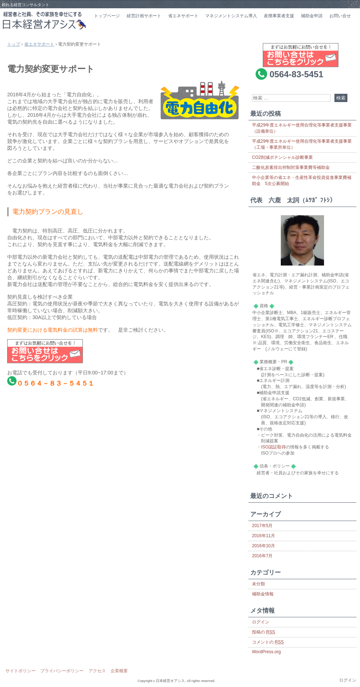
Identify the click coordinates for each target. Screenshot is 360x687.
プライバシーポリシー (62, 670)
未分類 (258, 583)
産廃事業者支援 (279, 15)
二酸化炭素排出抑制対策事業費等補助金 (291, 167)
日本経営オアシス (45, 20)
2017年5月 (262, 525)
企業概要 (119, 670)
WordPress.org (266, 651)
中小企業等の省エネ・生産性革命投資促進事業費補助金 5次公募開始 (301, 180)
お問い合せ (340, 15)
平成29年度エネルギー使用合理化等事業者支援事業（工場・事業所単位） (302, 144)
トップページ (107, 15)
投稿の (263, 632)
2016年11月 (263, 535)
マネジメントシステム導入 (231, 15)
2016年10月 (263, 545)
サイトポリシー (20, 670)
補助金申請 (312, 15)
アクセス (97, 670)
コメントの (268, 642)
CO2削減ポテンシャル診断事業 (282, 157)
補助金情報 (263, 593)
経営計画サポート (144, 15)
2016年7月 (262, 555)
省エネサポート (183, 15)
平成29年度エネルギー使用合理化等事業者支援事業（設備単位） (302, 128)
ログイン (260, 621)
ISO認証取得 (273, 446)
